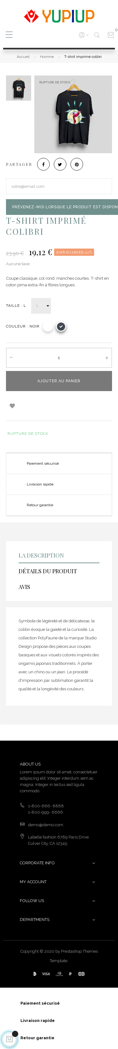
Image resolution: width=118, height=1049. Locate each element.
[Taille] (41, 306)
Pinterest (77, 164)
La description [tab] (41, 555)
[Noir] (61, 327)
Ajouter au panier (59, 381)
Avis (24, 587)
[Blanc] (48, 327)
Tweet (60, 164)
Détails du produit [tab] (48, 571)
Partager (43, 164)
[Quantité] (59, 357)
